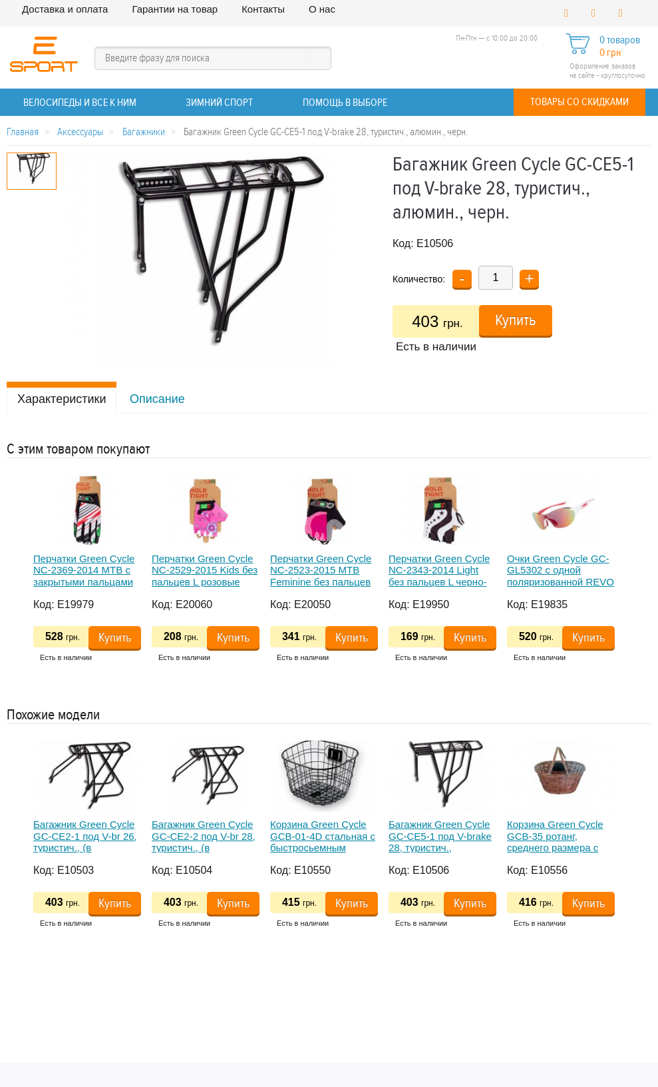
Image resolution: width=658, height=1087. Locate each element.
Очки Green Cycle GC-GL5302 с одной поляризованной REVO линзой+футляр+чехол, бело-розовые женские (561, 581)
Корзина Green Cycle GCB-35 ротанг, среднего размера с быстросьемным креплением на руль (555, 847)
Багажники (143, 132)
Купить (515, 320)
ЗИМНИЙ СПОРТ (219, 103)
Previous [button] (13, 582)
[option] (92, 573)
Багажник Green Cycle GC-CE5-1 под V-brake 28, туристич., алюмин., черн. (440, 842)
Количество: (419, 279)
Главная (23, 132)
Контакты (263, 9)
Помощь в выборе (345, 103)
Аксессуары (80, 132)
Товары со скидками (579, 102)
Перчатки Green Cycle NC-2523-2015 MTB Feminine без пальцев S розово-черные (320, 576)
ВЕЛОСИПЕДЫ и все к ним (79, 103)
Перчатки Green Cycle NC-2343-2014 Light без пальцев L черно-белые (439, 576)
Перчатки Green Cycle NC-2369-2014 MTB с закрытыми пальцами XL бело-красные (83, 576)
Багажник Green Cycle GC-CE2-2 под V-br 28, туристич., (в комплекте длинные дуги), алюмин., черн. (203, 847)
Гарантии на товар (175, 9)
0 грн (610, 53)
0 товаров (619, 40)
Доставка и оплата (65, 9)
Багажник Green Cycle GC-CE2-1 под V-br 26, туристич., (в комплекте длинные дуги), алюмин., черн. (85, 847)
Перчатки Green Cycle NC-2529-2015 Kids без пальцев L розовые (204, 570)
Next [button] (620, 582)
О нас (322, 9)
